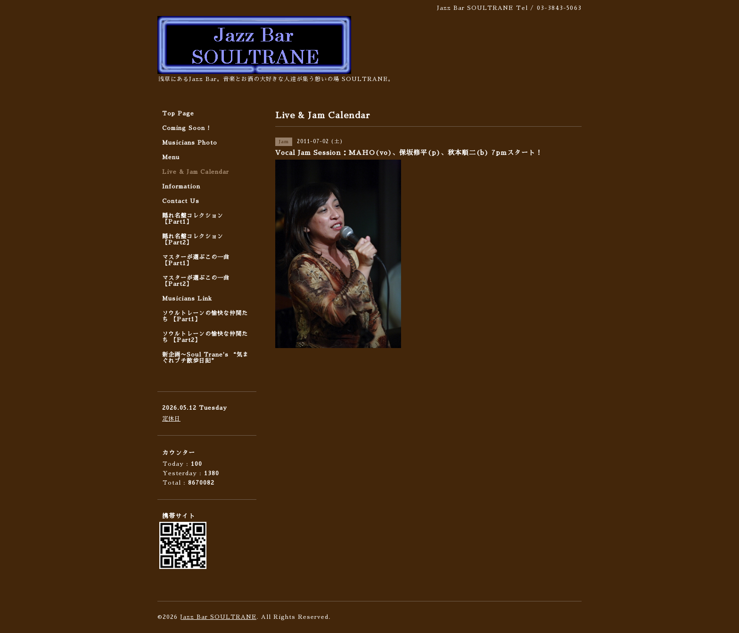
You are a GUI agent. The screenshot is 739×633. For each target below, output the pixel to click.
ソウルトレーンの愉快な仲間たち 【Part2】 (205, 337)
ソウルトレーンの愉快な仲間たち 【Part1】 (205, 316)
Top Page (178, 113)
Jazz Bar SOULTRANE (218, 617)
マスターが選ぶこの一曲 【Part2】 (196, 281)
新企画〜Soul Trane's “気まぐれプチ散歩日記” (205, 358)
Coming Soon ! (186, 128)
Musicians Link (187, 298)
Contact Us (180, 201)
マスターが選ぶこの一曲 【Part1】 (196, 260)
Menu (171, 157)
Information (181, 186)
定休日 (171, 419)
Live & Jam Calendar (195, 172)
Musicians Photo (189, 143)
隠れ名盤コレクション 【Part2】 (192, 239)
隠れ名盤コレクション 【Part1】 (192, 219)
